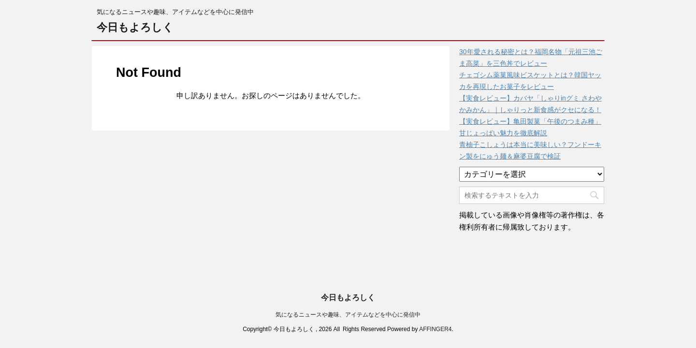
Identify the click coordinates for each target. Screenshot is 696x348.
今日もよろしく (135, 27)
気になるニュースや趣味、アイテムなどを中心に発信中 (348, 299)
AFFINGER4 (435, 314)
